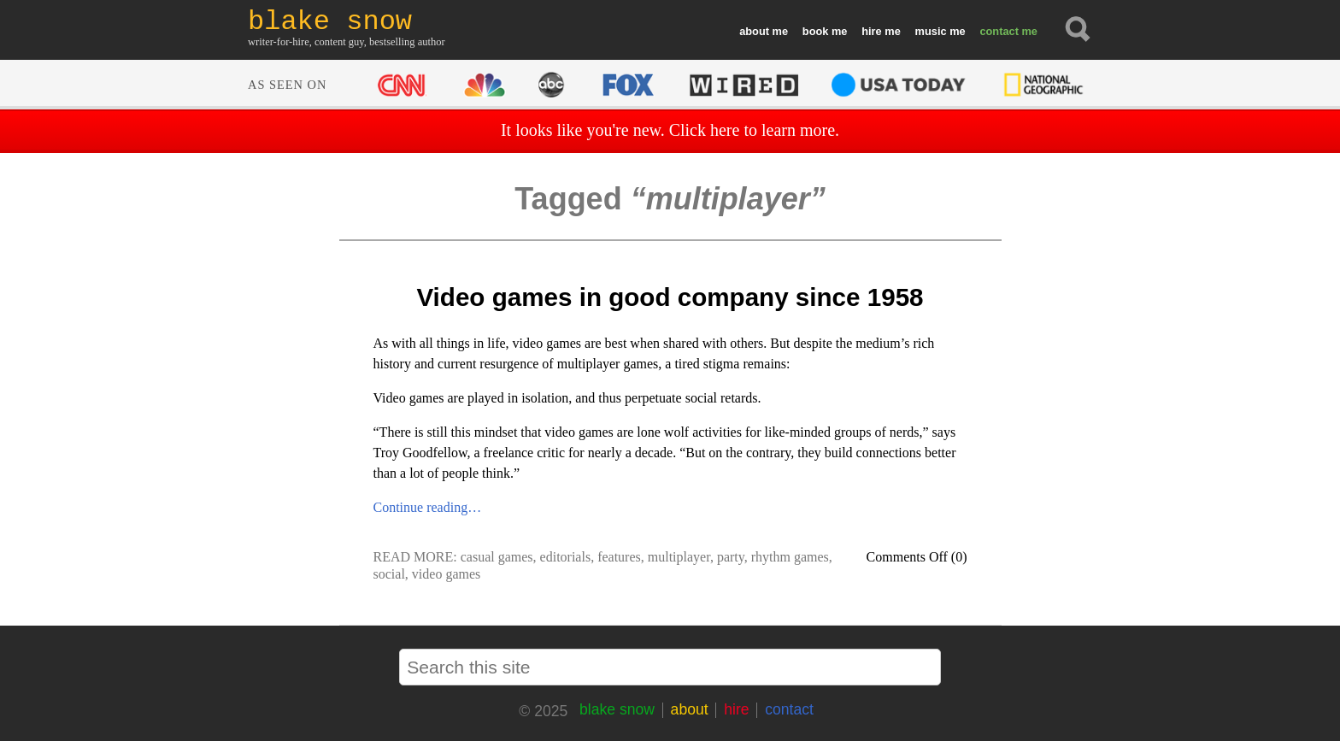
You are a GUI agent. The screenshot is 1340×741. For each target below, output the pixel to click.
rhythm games (790, 557)
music (931, 31)
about (754, 31)
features (619, 557)
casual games (497, 557)
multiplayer (679, 557)
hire (871, 31)
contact (999, 31)
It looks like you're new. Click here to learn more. (670, 130)
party (730, 557)
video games (446, 574)
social (389, 574)
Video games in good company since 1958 (669, 297)
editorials (565, 557)
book (815, 31)
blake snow (617, 709)
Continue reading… (427, 507)
